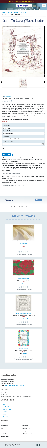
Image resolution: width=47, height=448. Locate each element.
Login (26, 9)
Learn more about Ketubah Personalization (14, 185)
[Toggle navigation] (44, 5)
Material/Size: (6, 136)
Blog (4, 414)
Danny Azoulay (24, 318)
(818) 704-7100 (20, 9)
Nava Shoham (8, 96)
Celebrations (26, 428)
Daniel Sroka (24, 247)
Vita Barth (24, 353)
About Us (5, 404)
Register (31, 9)
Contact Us (6, 406)
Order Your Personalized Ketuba (23, 254)
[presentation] (1, 82)
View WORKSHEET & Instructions (11, 173)
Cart (36, 9)
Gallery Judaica (27, 433)
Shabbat (4, 428)
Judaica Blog (42, 9)
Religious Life (27, 431)
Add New (38, 200)
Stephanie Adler (24, 283)
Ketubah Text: (6, 125)
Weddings (5, 425)
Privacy (5, 411)
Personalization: (7, 131)
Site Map (5, 416)
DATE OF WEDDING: (8, 141)
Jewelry (4, 433)
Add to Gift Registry (18, 154)
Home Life (5, 431)
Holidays (25, 425)
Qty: (3, 148)
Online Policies (7, 409)
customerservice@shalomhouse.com (14, 385)
